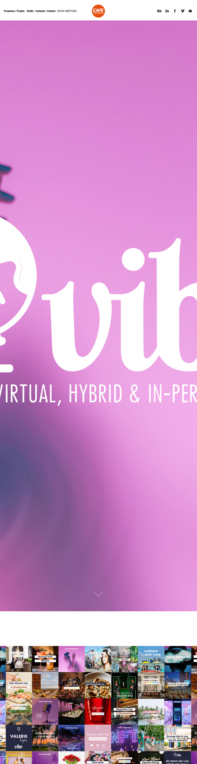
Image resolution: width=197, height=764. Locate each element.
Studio (30, 11)
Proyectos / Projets (14, 11)
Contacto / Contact (45, 11)
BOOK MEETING (67, 11)
